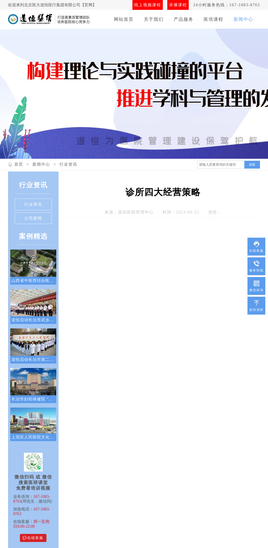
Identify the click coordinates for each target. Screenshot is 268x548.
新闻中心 (243, 19)
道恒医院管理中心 (136, 212)
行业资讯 (68, 164)
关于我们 (153, 19)
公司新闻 (33, 218)
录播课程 (178, 5)
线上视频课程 (147, 5)
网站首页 (124, 19)
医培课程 (213, 19)
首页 (18, 164)
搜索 (252, 164)
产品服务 (183, 19)
